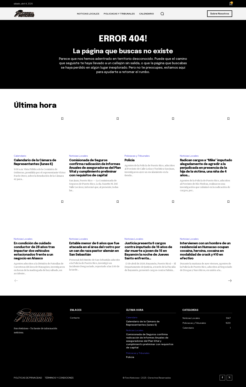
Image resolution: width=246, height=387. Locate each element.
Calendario (20, 155)
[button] (162, 13)
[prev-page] (16, 280)
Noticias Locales (78, 155)
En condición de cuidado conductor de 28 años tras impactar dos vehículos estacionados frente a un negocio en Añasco (34, 251)
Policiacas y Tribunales (137, 155)
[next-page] (229, 280)
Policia (129, 160)
